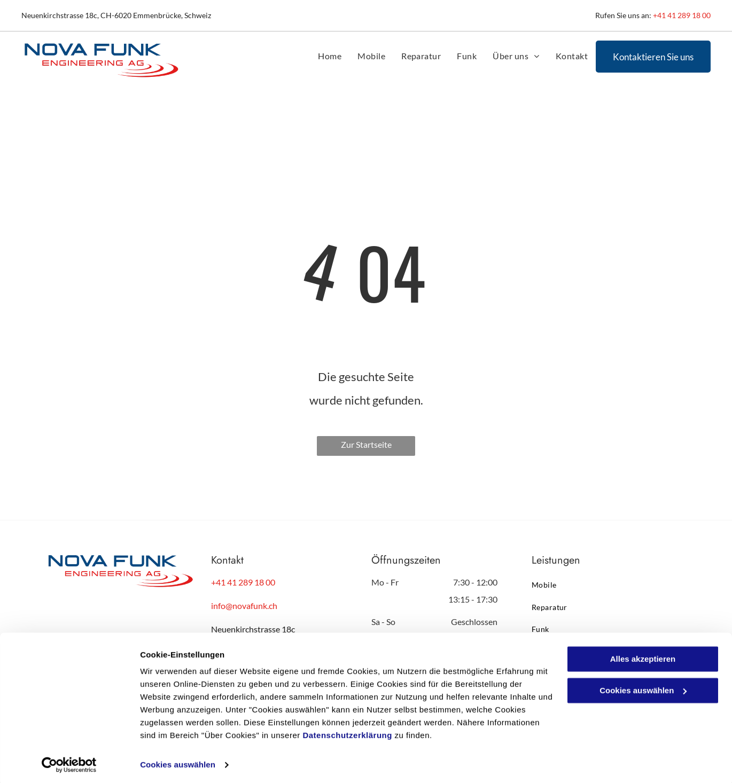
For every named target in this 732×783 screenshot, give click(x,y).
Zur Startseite (366, 444)
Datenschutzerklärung (347, 732)
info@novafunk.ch (244, 605)
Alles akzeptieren (643, 656)
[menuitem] (329, 56)
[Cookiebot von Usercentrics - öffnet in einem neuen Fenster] (69, 762)
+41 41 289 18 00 (682, 15)
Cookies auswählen (177, 761)
